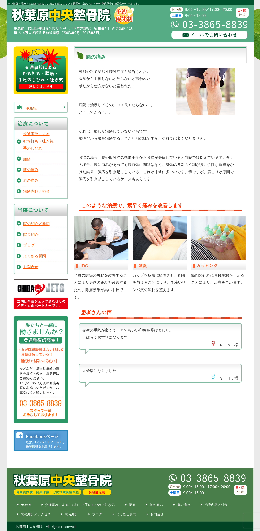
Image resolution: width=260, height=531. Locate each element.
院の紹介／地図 (36, 224)
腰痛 (27, 159)
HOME (31, 108)
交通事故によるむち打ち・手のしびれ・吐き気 (80, 505)
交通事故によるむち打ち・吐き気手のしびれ (38, 141)
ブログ (29, 245)
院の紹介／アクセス (36, 514)
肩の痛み (30, 180)
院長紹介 (30, 235)
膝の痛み (30, 170)
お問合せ (30, 267)
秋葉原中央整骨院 (29, 527)
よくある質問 (34, 256)
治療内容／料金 (36, 191)
